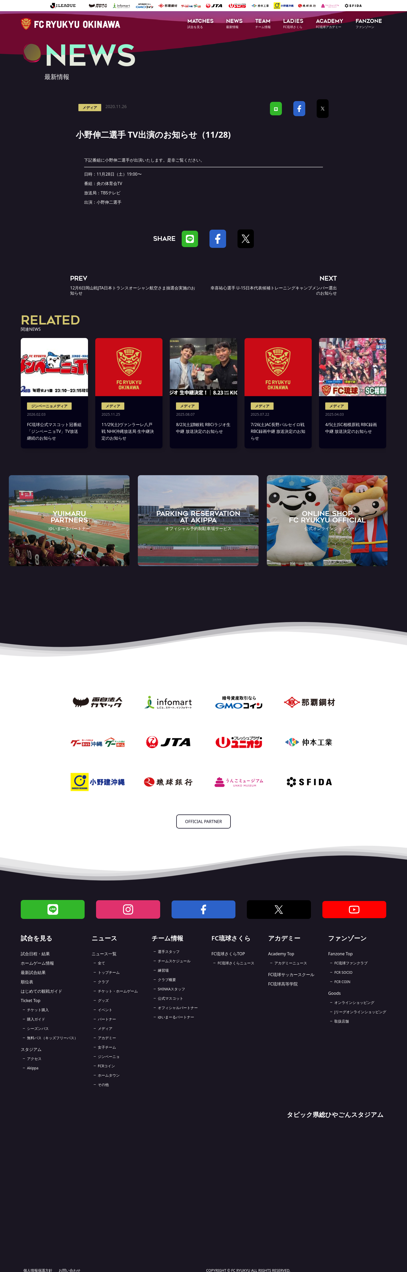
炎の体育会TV (109, 183)
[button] (200, 24)
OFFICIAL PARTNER (203, 821)
